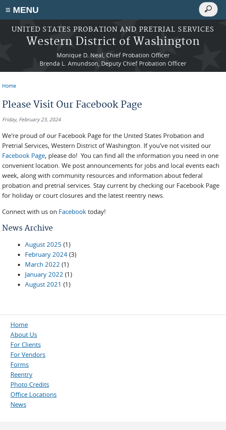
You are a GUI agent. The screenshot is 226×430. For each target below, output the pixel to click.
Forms (19, 364)
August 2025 (43, 244)
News (18, 404)
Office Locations (33, 394)
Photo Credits (29, 384)
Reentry (21, 374)
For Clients (25, 344)
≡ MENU (22, 10)
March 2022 (42, 264)
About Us (23, 334)
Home (9, 85)
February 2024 (46, 254)
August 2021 (43, 284)
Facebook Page (23, 155)
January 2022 (44, 274)
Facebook (72, 211)
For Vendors (27, 354)
